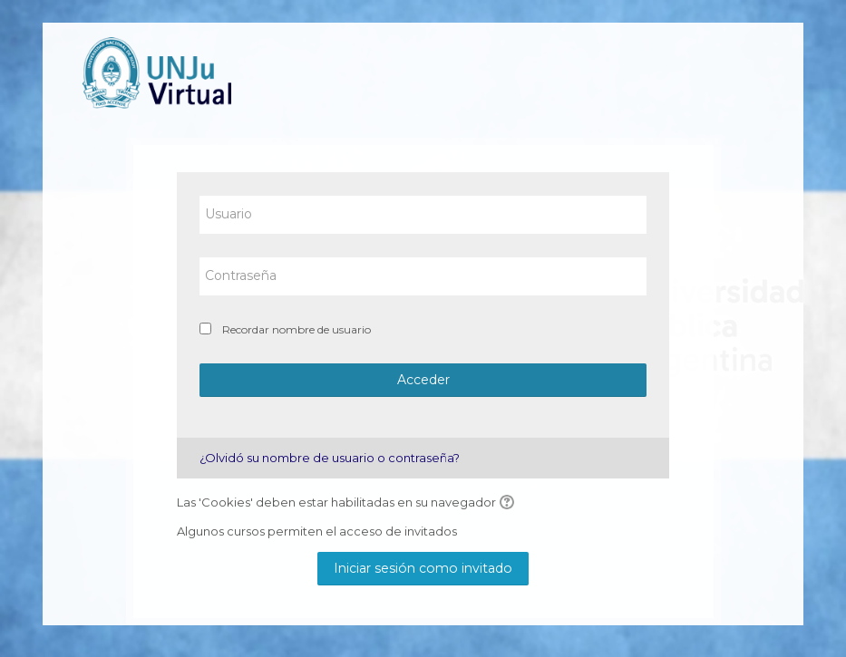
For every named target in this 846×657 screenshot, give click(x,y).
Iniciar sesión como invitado (423, 568)
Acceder (423, 380)
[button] (509, 503)
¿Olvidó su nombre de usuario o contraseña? (329, 457)
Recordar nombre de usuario (296, 329)
